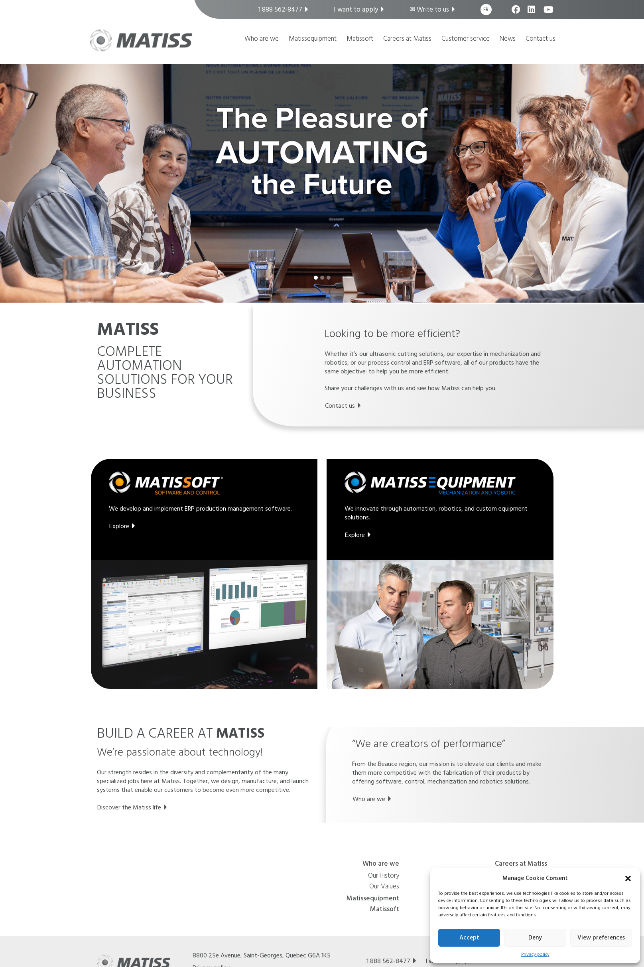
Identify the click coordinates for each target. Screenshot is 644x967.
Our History (383, 876)
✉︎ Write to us (429, 9)
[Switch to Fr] (486, 9)
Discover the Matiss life (129, 807)
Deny (535, 937)
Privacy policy (535, 954)
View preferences (601, 937)
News (508, 39)
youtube (548, 13)
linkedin (533, 13)
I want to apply (356, 9)
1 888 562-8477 (280, 9)
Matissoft (360, 39)
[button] (628, 878)
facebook (517, 13)
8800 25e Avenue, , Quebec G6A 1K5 (262, 955)
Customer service (465, 39)
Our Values (384, 887)
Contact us (540, 39)
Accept (469, 937)
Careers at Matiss (407, 39)
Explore (119, 526)
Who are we (261, 39)
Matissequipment (313, 39)
